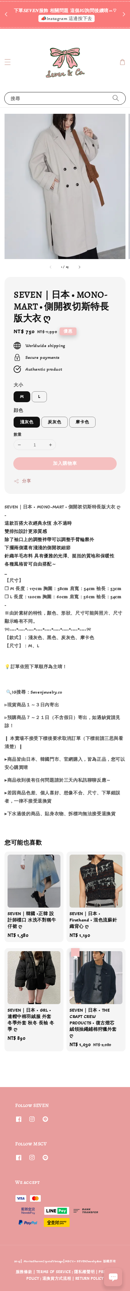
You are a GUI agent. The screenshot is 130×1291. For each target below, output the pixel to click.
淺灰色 (27, 422)
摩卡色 (82, 422)
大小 (18, 385)
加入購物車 (65, 463)
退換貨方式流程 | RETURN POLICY (73, 1278)
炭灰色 (54, 422)
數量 (18, 434)
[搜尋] (115, 98)
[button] (7, 62)
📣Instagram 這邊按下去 (66, 18)
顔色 (18, 410)
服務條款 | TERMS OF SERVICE (43, 1272)
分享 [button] (22, 481)
